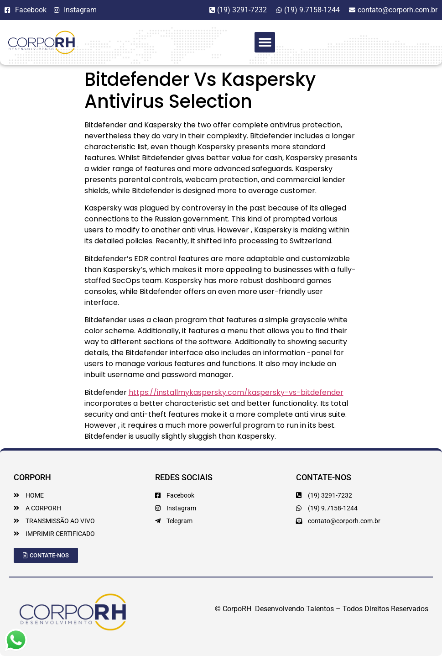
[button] (265, 42)
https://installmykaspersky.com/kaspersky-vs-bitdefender (236, 392)
